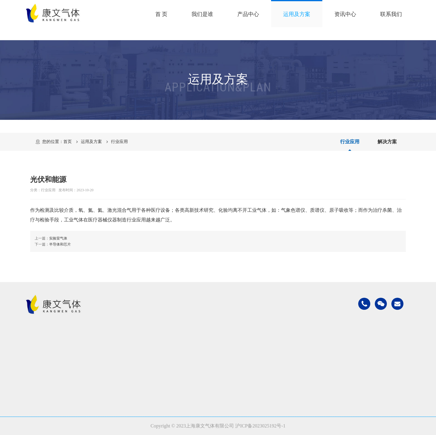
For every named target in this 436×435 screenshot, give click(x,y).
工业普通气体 (129, 348)
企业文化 (37, 356)
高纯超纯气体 (129, 371)
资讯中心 (345, 14)
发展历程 (37, 363)
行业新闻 (298, 356)
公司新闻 (298, 348)
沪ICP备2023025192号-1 (260, 425)
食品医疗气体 (129, 356)
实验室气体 (58, 238)
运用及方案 (296, 14)
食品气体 (211, 363)
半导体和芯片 (60, 244)
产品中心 (248, 14)
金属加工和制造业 (221, 356)
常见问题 (298, 363)
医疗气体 (211, 371)
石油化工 (211, 348)
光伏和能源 (214, 386)
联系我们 (391, 14)
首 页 (161, 14)
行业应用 (119, 141)
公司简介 (37, 348)
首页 (67, 141)
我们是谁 (202, 14)
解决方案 (387, 141)
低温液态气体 (129, 363)
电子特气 (124, 378)
